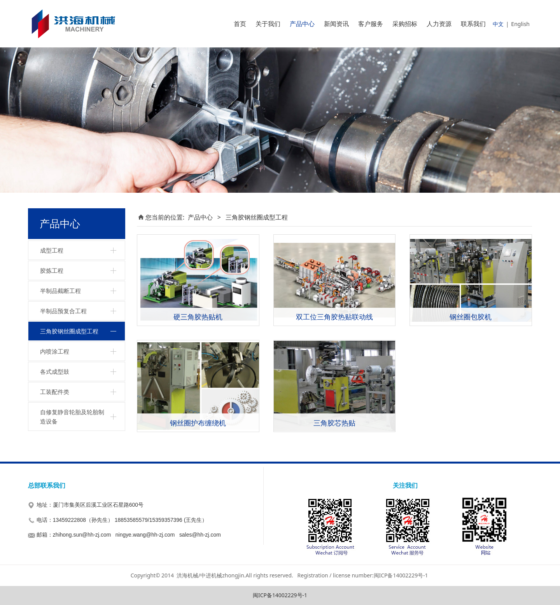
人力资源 (439, 23)
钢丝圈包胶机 (471, 316)
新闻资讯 (336, 23)
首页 (240, 23)
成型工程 (51, 250)
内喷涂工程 (54, 351)
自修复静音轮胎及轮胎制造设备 (72, 416)
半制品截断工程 (60, 291)
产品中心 (302, 23)
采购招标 (404, 23)
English (520, 24)
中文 (498, 24)
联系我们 (473, 23)
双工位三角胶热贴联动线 (334, 316)
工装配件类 (54, 392)
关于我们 (268, 23)
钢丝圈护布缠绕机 (198, 422)
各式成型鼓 (54, 371)
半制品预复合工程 (63, 311)
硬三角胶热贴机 (197, 316)
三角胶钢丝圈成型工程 (69, 331)
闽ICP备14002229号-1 (280, 595)
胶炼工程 (51, 270)
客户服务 (370, 23)
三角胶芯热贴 (334, 422)
